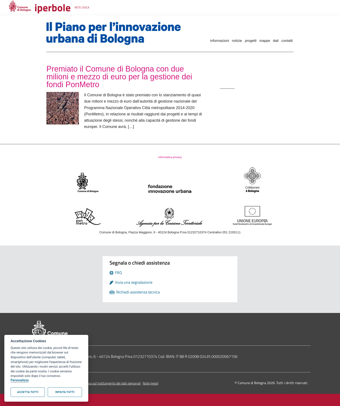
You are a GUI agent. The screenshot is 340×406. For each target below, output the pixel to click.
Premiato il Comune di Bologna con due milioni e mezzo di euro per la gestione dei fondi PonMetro (119, 76)
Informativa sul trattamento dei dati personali (108, 383)
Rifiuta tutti (65, 392)
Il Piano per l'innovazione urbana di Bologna (120, 33)
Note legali (150, 383)
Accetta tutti (27, 392)
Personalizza (20, 380)
